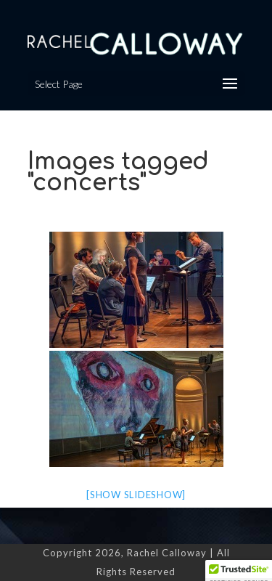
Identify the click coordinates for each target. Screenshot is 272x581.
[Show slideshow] (136, 494)
